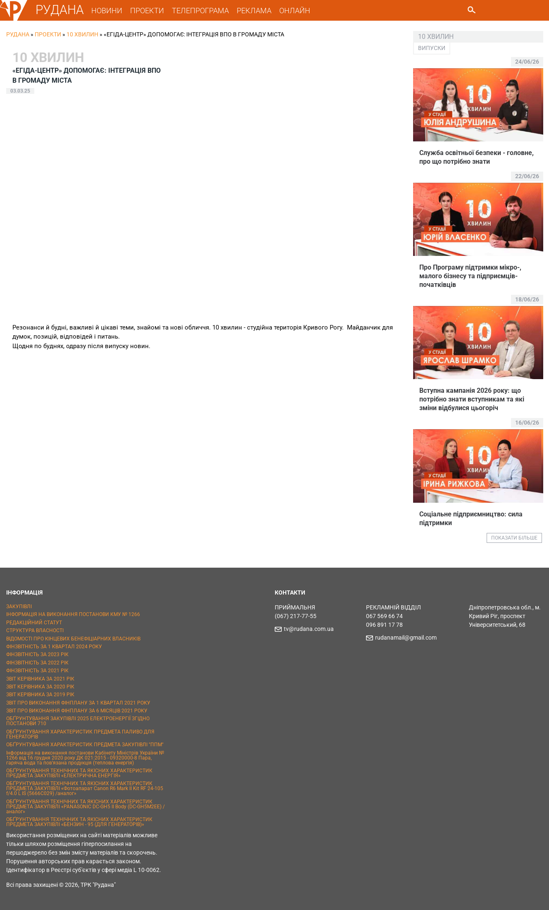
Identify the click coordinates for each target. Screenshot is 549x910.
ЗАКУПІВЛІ (19, 606)
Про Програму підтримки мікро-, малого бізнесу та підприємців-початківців (470, 276)
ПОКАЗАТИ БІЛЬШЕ (514, 538)
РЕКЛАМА (254, 10)
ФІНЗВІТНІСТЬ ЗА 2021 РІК (37, 671)
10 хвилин (82, 34)
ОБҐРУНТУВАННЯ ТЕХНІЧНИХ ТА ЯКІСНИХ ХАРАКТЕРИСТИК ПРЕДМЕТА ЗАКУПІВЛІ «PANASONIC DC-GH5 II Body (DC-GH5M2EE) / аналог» (85, 806)
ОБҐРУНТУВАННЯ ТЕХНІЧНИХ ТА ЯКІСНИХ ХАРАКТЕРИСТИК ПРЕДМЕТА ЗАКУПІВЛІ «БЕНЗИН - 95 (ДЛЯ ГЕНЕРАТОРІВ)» (79, 822)
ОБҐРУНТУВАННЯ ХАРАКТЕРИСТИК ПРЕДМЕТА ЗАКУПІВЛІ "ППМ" (85, 745)
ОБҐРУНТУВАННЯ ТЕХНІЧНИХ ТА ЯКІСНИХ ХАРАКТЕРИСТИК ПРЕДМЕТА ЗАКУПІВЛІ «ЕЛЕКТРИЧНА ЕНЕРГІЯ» (79, 773)
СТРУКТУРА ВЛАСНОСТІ (35, 630)
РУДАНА (60, 9)
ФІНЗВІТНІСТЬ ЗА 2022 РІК (37, 663)
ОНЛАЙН (294, 10)
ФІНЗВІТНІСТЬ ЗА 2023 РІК (37, 654)
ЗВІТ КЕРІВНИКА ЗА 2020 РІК (40, 687)
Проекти (48, 34)
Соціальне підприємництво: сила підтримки (471, 518)
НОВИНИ (106, 10)
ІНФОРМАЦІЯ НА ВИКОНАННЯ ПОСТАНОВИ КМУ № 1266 (73, 614)
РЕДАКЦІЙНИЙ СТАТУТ (34, 623)
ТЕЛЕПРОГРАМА (200, 10)
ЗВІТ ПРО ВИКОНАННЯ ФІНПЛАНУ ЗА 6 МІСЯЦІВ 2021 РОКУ (76, 711)
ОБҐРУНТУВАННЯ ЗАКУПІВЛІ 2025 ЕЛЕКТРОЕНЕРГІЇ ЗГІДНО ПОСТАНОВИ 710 (78, 721)
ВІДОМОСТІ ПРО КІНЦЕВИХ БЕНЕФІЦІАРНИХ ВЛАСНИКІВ (73, 639)
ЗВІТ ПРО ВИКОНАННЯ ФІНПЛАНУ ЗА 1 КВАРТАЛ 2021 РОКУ (78, 703)
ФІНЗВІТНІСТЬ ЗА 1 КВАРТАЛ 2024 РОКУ (54, 647)
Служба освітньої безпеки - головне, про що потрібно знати (476, 157)
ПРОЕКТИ (147, 10)
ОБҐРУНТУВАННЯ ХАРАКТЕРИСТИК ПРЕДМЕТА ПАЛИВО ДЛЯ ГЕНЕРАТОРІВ (80, 734)
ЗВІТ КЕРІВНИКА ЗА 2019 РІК (40, 694)
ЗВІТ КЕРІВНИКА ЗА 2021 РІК (40, 679)
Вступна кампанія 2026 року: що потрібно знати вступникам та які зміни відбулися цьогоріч (471, 399)
